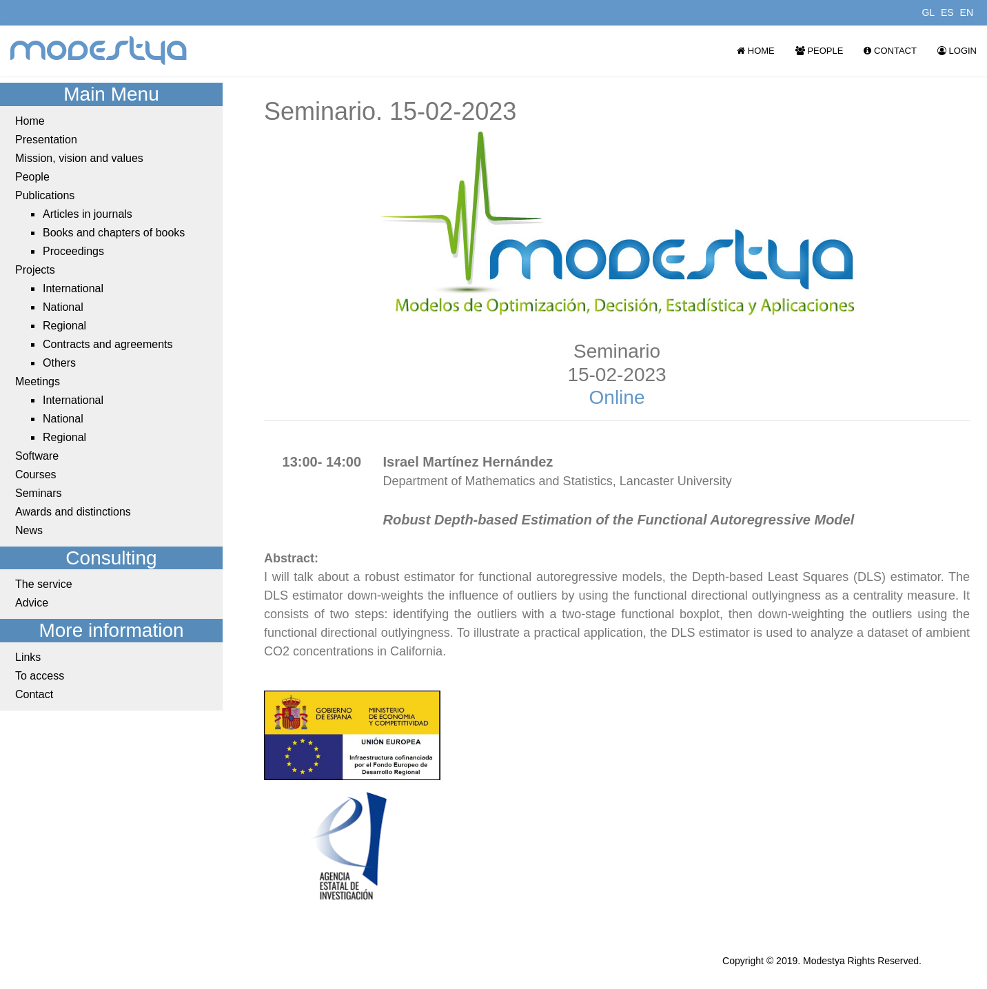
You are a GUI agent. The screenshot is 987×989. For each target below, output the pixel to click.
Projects (35, 270)
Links (28, 657)
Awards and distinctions (73, 512)
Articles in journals (87, 214)
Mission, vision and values (79, 158)
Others (59, 363)
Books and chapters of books (114, 232)
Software (37, 456)
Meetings (37, 381)
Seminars (38, 493)
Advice (31, 603)
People (819, 50)
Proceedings (73, 251)
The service (43, 584)
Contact (890, 50)
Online (617, 397)
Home (756, 50)
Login (957, 50)
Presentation (46, 139)
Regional (64, 326)
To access (39, 676)
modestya (99, 51)
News (29, 530)
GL (928, 12)
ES (947, 12)
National (63, 307)
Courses (36, 474)
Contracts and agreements (108, 344)
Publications (44, 195)
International (73, 288)
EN (966, 12)
